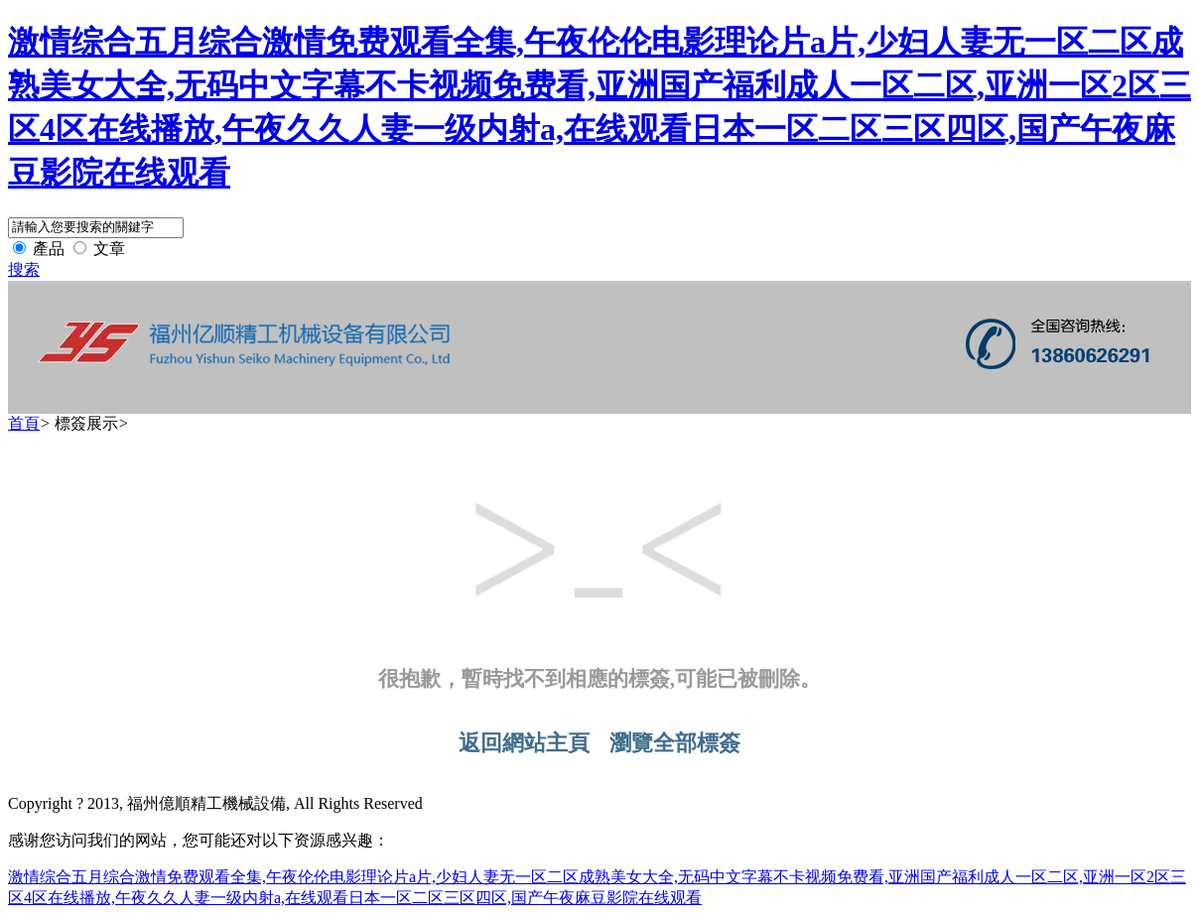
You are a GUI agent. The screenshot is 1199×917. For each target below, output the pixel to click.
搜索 (24, 269)
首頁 (24, 423)
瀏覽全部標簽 (674, 742)
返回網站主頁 (524, 742)
